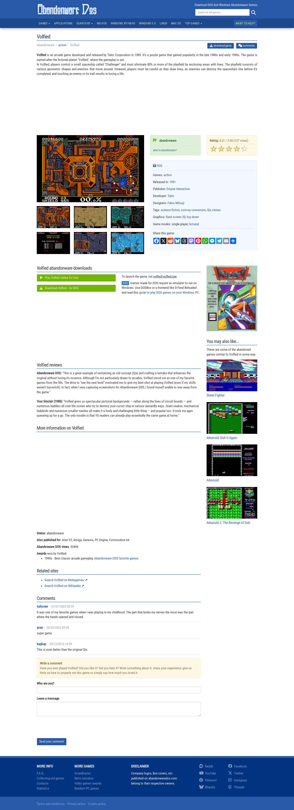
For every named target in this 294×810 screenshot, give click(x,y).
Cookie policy (97, 804)
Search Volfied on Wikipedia (62, 586)
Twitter (235, 773)
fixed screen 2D (175, 217)
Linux (163, 23)
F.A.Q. (40, 773)
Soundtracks (82, 773)
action (62, 45)
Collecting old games (50, 778)
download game (221, 45)
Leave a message (48, 698)
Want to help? (245, 23)
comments (246, 45)
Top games (193, 23)
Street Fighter (232, 378)
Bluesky (207, 787)
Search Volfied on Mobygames (64, 580)
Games (44, 23)
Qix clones (214, 210)
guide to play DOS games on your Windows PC (169, 292)
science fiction (170, 210)
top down (193, 217)
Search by (84, 23)
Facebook (237, 766)
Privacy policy (76, 804)
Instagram (237, 780)
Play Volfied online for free (58, 278)
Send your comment (51, 741)
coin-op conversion (193, 210)
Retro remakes (83, 778)
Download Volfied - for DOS (58, 288)
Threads (236, 787)
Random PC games (86, 788)
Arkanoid (232, 463)
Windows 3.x (147, 23)
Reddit (206, 766)
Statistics (43, 788)
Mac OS (176, 23)
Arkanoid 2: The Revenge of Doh (232, 506)
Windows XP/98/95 (123, 23)
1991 (172, 182)
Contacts (43, 783)
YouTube (207, 773)
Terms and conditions (51, 804)
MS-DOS (102, 23)
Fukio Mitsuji (176, 203)
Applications (63, 23)
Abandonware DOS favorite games (116, 558)
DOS (157, 166)
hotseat (194, 224)
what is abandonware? (165, 150)
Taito (171, 196)
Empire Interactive (178, 189)
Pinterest (208, 780)
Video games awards (88, 783)
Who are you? (45, 683)
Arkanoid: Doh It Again (232, 421)
